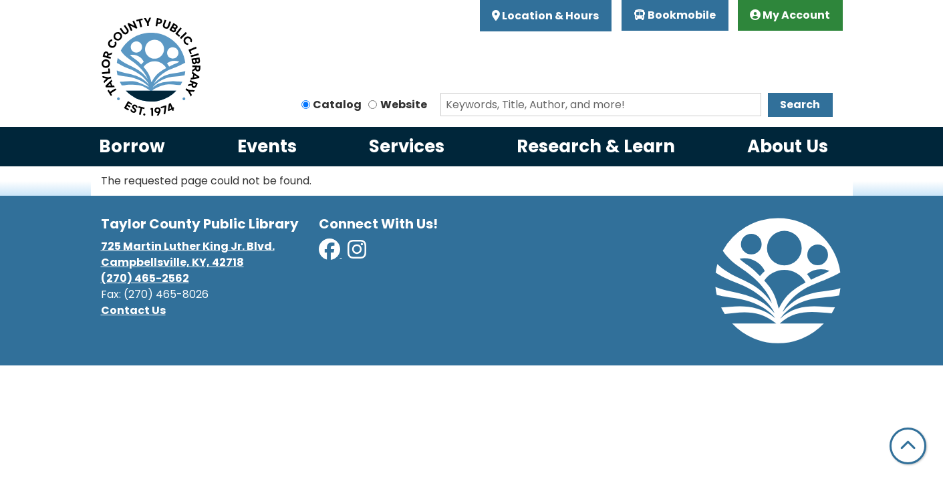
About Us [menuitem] (787, 146)
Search (800, 104)
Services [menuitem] (406, 146)
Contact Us (133, 310)
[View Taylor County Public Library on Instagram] (357, 253)
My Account (790, 15)
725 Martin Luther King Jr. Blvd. (188, 246)
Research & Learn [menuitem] (596, 146)
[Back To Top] (908, 446)
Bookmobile (675, 15)
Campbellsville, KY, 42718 (172, 262)
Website (403, 104)
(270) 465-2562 (145, 278)
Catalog (337, 104)
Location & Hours (549, 15)
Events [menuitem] (267, 146)
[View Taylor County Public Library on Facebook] (330, 253)
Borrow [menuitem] (132, 146)
